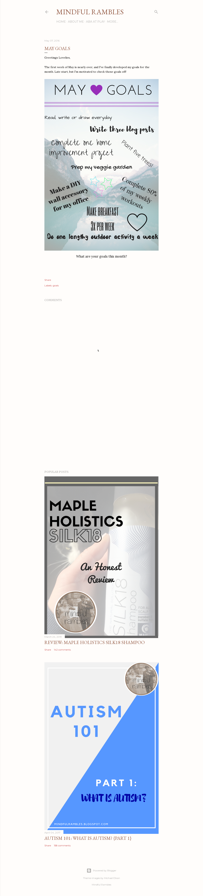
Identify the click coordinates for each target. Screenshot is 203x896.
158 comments (62, 845)
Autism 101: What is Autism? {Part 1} (87, 838)
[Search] (156, 11)
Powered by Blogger (101, 870)
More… (112, 21)
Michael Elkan (112, 878)
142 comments (62, 649)
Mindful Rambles (90, 11)
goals (56, 285)
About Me (76, 21)
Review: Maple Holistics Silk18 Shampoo (94, 642)
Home (61, 21)
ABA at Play (95, 21)
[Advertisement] (101, 432)
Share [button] (47, 279)
